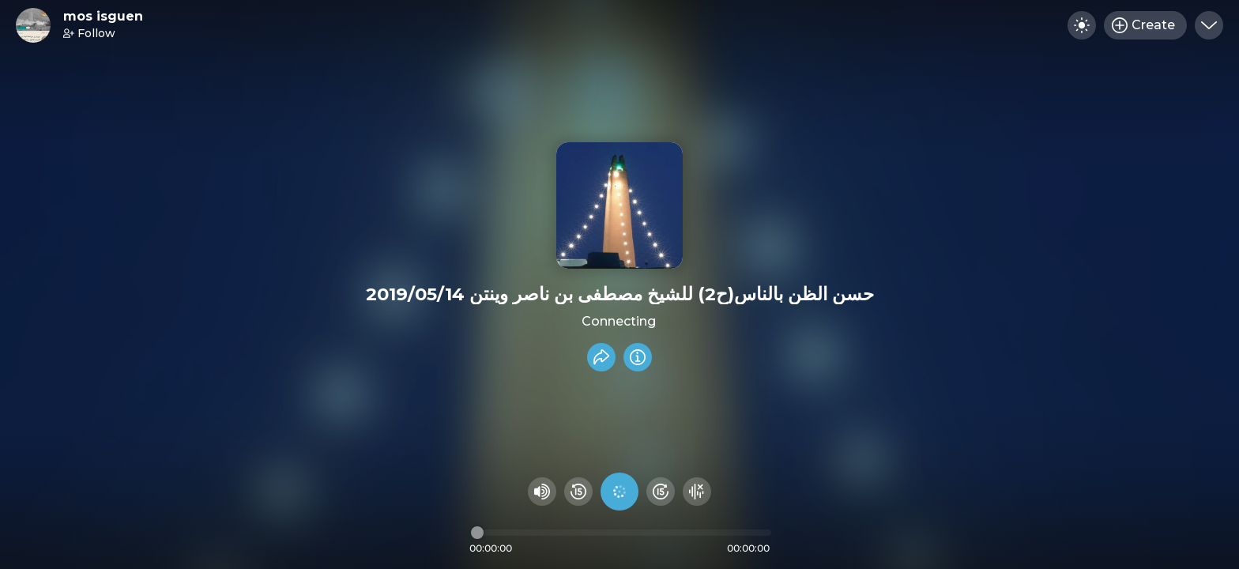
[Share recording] (601, 357)
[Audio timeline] (621, 532)
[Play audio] (619, 492)
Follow (89, 33)
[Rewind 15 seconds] (578, 491)
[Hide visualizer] (697, 491)
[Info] (637, 357)
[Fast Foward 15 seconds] (660, 491)
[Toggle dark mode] (1082, 25)
